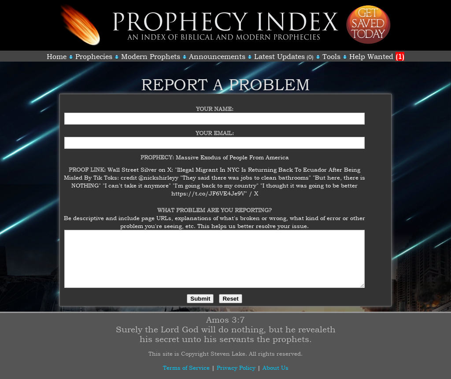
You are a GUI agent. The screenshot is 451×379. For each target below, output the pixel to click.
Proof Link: (88, 164)
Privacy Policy (236, 368)
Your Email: (215, 128)
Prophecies (93, 56)
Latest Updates (279, 56)
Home (57, 56)
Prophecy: (158, 152)
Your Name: (214, 103)
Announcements (217, 56)
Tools (331, 56)
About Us (275, 368)
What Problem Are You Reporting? (214, 205)
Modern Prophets (150, 56)
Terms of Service (186, 368)
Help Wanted (376, 56)
